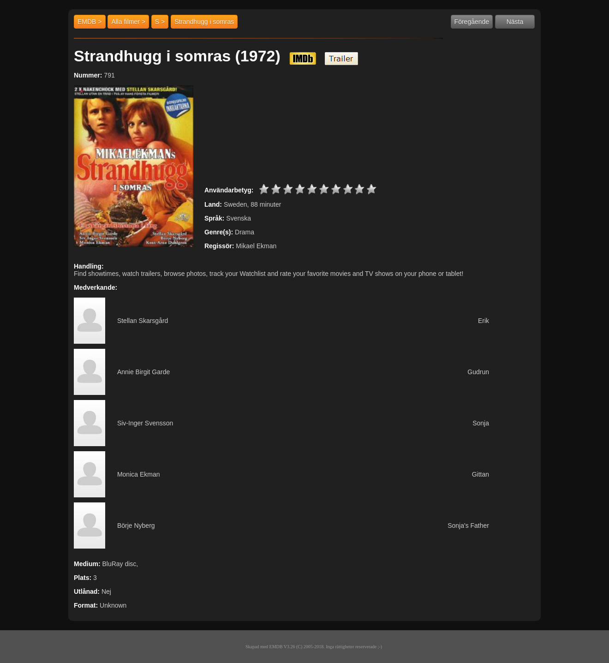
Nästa (515, 21)
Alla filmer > (128, 21)
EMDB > (90, 21)
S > (160, 21)
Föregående (472, 21)
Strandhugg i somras (204, 21)
